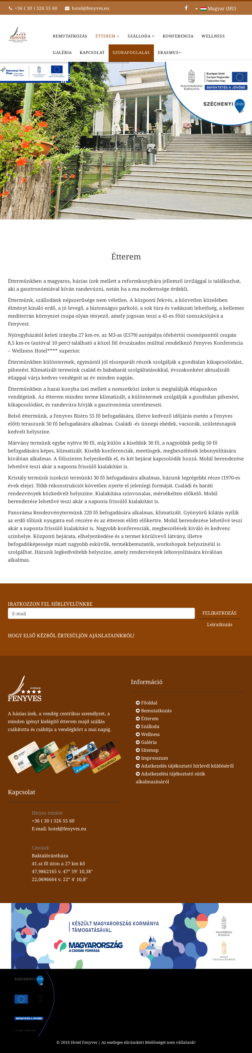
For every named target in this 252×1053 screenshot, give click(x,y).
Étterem (105, 36)
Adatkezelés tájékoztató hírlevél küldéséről (185, 766)
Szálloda (139, 36)
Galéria (62, 52)
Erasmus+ (169, 52)
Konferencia (178, 36)
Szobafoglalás (131, 52)
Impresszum (152, 758)
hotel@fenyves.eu (90, 8)
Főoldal (146, 702)
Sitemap (147, 750)
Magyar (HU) (215, 8)
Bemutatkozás (70, 36)
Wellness (213, 36)
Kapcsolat (92, 52)
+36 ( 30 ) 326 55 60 (36, 8)
